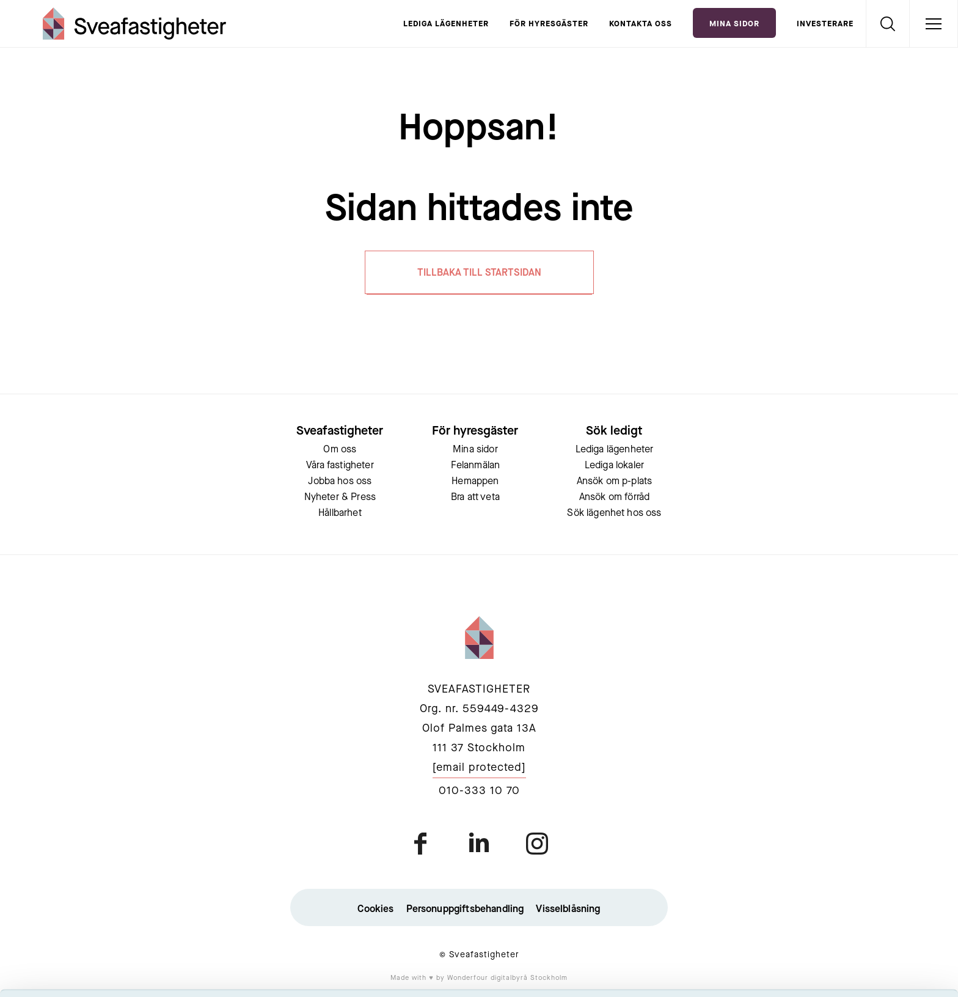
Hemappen (475, 482)
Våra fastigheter (340, 466)
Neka (856, 946)
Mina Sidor (734, 24)
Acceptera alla (856, 875)
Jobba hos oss (339, 482)
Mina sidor (475, 450)
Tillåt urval (856, 911)
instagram (536, 843)
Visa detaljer (664, 973)
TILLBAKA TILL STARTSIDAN (479, 273)
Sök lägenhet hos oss (614, 513)
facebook (421, 843)
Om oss (339, 450)
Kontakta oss (640, 24)
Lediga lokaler (614, 466)
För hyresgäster (549, 24)
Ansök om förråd (614, 497)
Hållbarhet (340, 513)
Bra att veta (475, 497)
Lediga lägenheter (446, 24)
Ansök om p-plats (615, 482)
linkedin (479, 843)
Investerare (825, 24)
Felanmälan (475, 466)
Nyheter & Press (340, 497)
